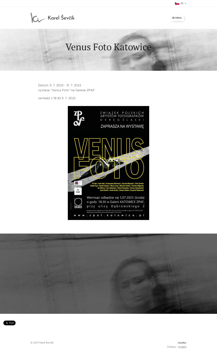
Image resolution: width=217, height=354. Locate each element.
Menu (177, 17)
